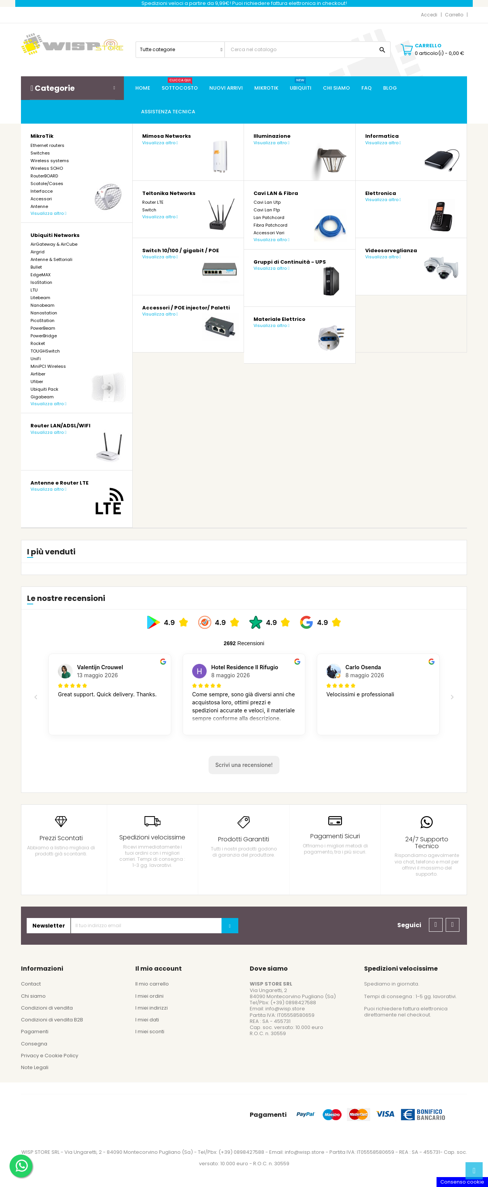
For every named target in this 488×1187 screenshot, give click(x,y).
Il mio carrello (152, 983)
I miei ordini (149, 996)
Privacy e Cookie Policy (49, 1055)
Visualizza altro (48, 213)
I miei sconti (149, 1031)
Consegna (34, 1043)
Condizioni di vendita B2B (52, 1019)
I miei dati (147, 1019)
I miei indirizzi (151, 1007)
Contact (31, 983)
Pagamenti (34, 1031)
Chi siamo (33, 996)
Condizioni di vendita (47, 1007)
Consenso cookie (462, 1181)
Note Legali (34, 1067)
